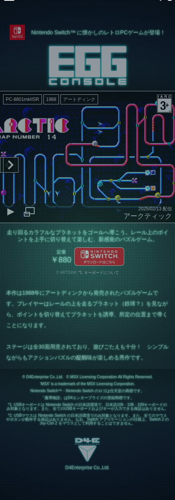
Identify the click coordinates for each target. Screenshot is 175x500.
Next (10, 165)
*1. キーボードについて (98, 272)
